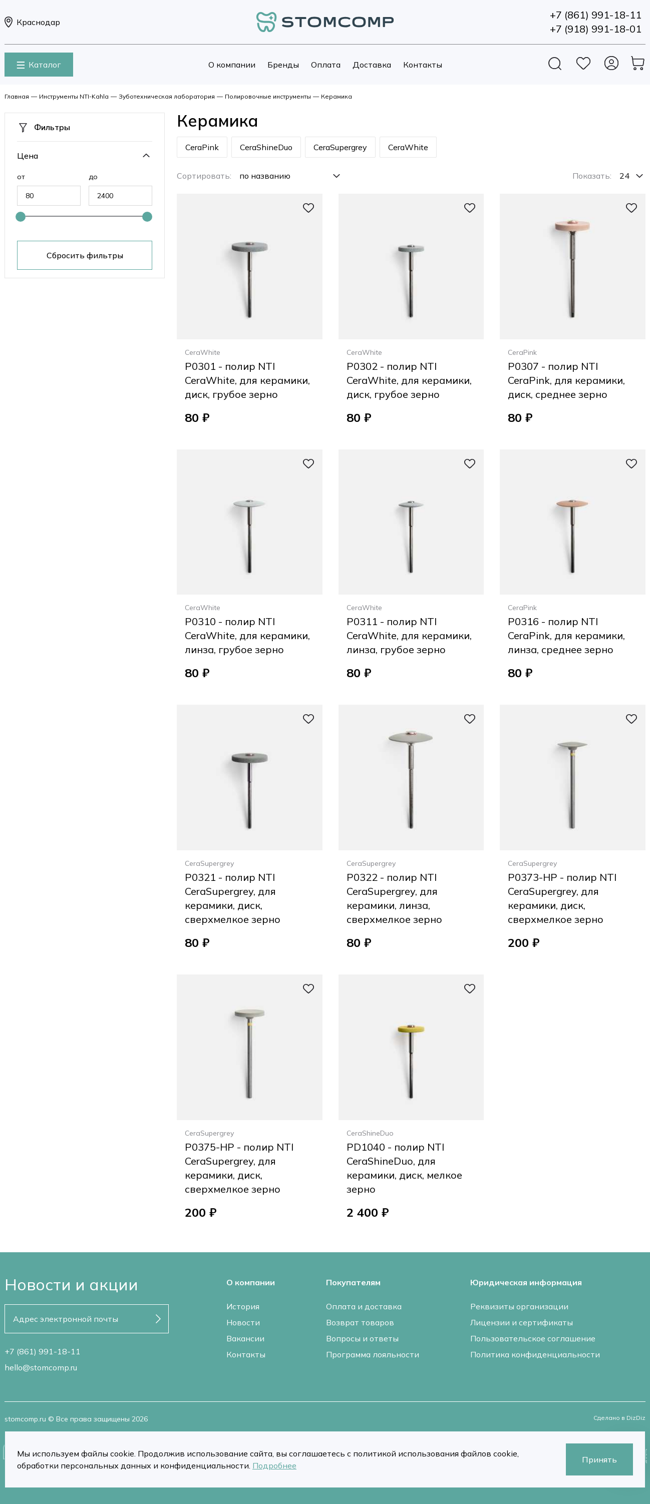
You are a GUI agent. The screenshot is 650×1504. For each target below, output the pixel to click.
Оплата (326, 65)
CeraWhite (408, 147)
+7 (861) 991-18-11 (43, 1351)
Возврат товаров (360, 1322)
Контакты (422, 65)
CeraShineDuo (266, 147)
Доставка (372, 65)
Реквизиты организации (519, 1306)
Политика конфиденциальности (535, 1354)
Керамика (336, 96)
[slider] (21, 217)
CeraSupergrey (340, 147)
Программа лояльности (372, 1354)
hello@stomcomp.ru (41, 1367)
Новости (243, 1322)
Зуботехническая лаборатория (167, 96)
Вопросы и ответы (362, 1338)
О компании (231, 65)
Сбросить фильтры (85, 255)
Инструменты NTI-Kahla (74, 96)
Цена (27, 156)
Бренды (283, 65)
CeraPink (202, 147)
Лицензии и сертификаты (521, 1322)
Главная (17, 96)
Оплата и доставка (364, 1306)
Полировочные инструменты (268, 96)
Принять (599, 1459)
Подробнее (274, 1465)
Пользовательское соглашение (532, 1338)
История (242, 1306)
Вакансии (245, 1338)
